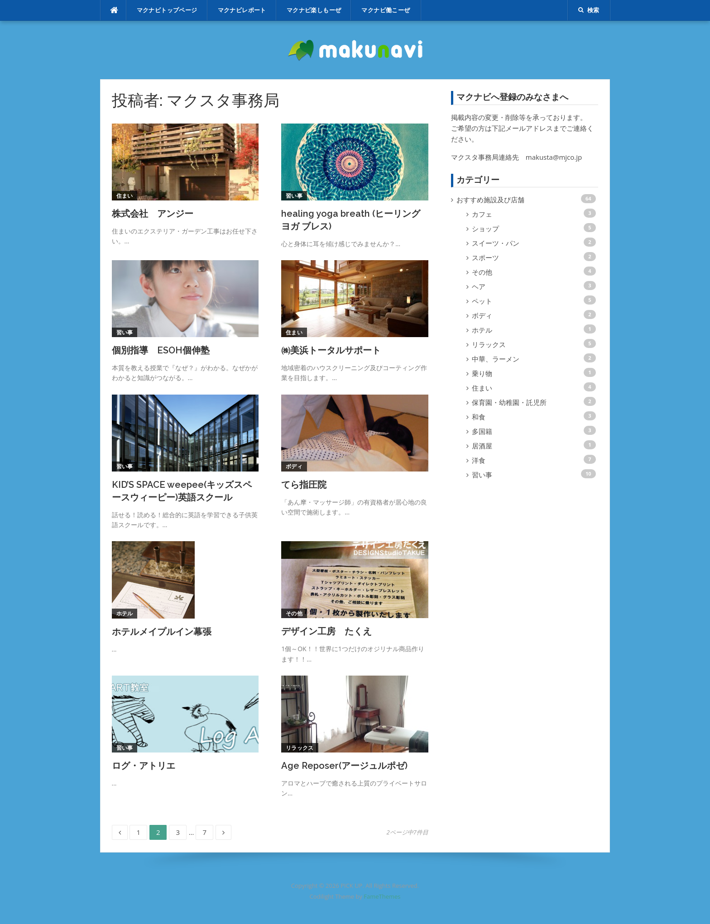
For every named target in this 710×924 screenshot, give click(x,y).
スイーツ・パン (495, 243)
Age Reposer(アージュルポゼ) (344, 765)
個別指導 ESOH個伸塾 (161, 350)
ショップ (485, 228)
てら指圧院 (303, 484)
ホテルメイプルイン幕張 (161, 631)
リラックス (300, 748)
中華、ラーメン (495, 358)
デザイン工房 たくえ (326, 631)
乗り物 (482, 373)
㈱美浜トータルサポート (331, 350)
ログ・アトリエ (143, 765)
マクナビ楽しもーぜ (314, 10)
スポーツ (485, 257)
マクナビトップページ (167, 10)
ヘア (478, 286)
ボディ (294, 466)
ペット (482, 300)
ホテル (124, 613)
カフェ (482, 214)
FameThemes (382, 896)
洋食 (478, 460)
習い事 (294, 196)
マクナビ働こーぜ (385, 10)
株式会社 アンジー (152, 213)
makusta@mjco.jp (554, 157)
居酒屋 (482, 445)
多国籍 (482, 431)
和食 (478, 416)
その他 (294, 613)
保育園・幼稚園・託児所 (509, 402)
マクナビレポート (242, 10)
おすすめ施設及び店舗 (490, 199)
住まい (124, 196)
